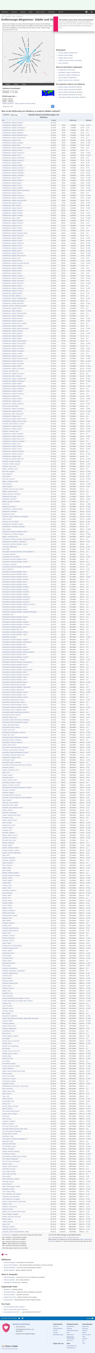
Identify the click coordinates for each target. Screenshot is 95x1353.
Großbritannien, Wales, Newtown (11, 376)
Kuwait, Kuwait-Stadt (8, 1076)
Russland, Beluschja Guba (10, 983)
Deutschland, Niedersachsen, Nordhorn (13, 659)
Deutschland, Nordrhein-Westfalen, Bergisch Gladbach (18, 652)
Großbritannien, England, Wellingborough (14, 298)
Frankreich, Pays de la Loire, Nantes (12, 489)
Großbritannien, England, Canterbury (13, 393)
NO (87, 165)
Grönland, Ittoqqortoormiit (9, 948)
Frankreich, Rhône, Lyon (9, 717)
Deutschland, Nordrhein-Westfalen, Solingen (15, 639)
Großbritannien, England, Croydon (12, 240)
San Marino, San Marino (9, 837)
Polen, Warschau (7, 865)
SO (87, 127)
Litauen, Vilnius (6, 888)
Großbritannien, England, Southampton (13, 127)
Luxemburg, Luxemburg (9, 564)
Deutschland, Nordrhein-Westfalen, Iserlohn (14, 697)
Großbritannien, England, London (12, 245)
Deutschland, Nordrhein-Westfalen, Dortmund (15, 674)
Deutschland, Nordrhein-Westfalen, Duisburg (15, 589)
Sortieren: (6, 114)
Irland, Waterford (7, 474)
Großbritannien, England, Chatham (12, 321)
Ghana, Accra (6, 1103)
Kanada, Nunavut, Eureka (9, 1053)
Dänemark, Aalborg (7, 792)
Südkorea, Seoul (7, 1204)
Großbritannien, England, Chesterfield (13, 441)
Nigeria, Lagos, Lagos (8, 1091)
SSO (88, 431)
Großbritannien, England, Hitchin (11, 273)
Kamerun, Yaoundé (7, 1123)
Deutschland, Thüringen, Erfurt (11, 757)
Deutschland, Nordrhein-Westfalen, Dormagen (15, 599)
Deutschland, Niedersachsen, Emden (13, 699)
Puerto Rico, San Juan (8, 1169)
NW (88, 145)
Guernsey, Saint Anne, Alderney (11, 296)
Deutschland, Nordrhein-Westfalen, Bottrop (14, 609)
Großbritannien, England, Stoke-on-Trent (14, 419)
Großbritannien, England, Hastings (12, 331)
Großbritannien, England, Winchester (13, 130)
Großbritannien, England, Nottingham (13, 408)
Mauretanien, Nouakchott (9, 1016)
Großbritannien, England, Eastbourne (13, 288)
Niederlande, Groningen (9, 637)
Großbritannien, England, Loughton (12, 275)
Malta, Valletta (6, 920)
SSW (88, 140)
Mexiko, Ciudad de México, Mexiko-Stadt (14, 1201)
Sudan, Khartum (7, 1093)
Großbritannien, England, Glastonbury (13, 158)
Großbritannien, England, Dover (11, 416)
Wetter (30, 12)
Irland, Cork (5, 504)
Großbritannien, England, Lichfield (12, 353)
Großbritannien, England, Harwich (12, 429)
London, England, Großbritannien (68, 52)
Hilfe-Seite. (15, 29)
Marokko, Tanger (7, 878)
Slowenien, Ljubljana (8, 832)
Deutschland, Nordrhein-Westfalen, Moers (14, 572)
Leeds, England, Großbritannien (67, 77)
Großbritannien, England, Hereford (12, 248)
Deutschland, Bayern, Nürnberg (11, 762)
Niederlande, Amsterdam (9, 511)
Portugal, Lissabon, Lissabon (10, 850)
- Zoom (24, 84)
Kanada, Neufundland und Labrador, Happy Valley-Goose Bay (20, 1018)
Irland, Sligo (5, 549)
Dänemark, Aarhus (7, 777)
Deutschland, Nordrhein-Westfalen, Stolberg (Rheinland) (18, 539)
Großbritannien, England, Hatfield (12, 268)
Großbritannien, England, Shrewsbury (13, 381)
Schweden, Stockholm (8, 860)
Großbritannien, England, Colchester (12, 403)
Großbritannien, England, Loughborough (14, 378)
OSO (88, 125)
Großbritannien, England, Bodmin (12, 411)
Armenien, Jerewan (8, 1011)
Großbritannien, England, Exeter (11, 250)
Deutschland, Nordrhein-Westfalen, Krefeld (14, 561)
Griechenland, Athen (8, 953)
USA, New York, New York (9, 1126)
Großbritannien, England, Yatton (11, 178)
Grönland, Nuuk (6, 975)
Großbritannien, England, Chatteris (12, 391)
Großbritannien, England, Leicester (12, 356)
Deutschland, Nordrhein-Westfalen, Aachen (14, 531)
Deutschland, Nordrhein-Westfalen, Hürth (14, 607)
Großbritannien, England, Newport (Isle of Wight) (16, 147)
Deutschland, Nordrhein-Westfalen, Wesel (14, 574)
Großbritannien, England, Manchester (13, 451)
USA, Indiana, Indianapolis (10, 1159)
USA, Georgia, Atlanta (8, 1171)
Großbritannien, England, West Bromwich (14, 313)
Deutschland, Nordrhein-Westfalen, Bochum (15, 664)
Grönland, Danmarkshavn (9, 968)
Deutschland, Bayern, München (11, 795)
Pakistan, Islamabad (8, 1149)
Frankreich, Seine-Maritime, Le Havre (13, 423)
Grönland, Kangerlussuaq (9, 973)
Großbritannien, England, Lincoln (11, 449)
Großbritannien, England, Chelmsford (13, 348)
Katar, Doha (5, 1116)
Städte (13, 16)
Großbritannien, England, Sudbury (12, 398)
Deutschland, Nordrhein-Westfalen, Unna (14, 694)
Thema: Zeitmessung (48, 14)
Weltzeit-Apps (39, 14)
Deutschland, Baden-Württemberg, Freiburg (15, 722)
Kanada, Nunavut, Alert (9, 1026)
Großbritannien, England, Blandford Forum (14, 135)
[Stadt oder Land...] (26, 106)
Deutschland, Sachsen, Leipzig (11, 782)
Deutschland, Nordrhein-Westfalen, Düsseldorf (15, 592)
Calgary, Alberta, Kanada (65, 58)
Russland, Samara (7, 980)
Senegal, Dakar (6, 1043)
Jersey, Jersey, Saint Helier (10, 406)
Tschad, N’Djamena (8, 1068)
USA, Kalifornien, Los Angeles (11, 1199)
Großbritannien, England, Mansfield (12, 433)
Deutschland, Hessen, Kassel (10, 727)
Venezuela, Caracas (8, 1181)
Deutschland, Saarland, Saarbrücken (13, 689)
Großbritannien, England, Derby (11, 401)
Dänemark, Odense (8, 767)
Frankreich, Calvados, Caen (10, 431)
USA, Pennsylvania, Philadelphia (11, 1131)
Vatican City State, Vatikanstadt (11, 853)
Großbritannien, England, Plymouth (12, 361)
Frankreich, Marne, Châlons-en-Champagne (15, 516)
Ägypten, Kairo (6, 990)
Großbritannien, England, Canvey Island (13, 343)
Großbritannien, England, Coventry (12, 290)
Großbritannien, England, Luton (11, 258)
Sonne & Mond (40, 12)
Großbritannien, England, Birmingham (13, 301)
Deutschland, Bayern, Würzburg (11, 740)
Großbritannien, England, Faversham (13, 373)
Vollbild (7, 84)
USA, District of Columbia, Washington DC (14, 1139)
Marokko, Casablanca (8, 910)
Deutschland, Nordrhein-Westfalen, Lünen (14, 679)
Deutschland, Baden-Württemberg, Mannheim (15, 712)
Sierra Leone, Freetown (9, 1078)
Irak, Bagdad (6, 1038)
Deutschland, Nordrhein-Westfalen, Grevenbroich (16, 566)
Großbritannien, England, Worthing (12, 213)
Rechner (60, 12)
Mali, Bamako (6, 1048)
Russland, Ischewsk (8, 988)
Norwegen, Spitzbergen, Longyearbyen (13, 970)
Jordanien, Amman (7, 1008)
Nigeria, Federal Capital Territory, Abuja (13, 1071)
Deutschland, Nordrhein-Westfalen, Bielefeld (15, 707)
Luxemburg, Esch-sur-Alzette (10, 556)
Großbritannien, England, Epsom (11, 225)
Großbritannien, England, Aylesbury (12, 220)
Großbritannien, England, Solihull (11, 286)
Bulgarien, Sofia (7, 918)
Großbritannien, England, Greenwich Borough (15, 263)
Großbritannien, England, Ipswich (12, 426)
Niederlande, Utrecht (8, 514)
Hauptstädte (4, 14)
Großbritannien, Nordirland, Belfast (12, 509)
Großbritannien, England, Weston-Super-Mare (15, 190)
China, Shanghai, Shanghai (10, 1214)
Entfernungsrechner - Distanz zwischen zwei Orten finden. (19, 103)
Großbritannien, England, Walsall (11, 338)
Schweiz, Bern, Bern (8, 735)
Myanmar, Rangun (7, 1209)
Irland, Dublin (6, 476)
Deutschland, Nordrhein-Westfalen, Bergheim (15, 579)
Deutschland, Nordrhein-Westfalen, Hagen (14, 677)
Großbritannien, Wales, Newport (11, 205)
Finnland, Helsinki (7, 903)
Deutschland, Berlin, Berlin (10, 805)
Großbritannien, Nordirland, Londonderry (14, 541)
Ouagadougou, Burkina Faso (66, 70)
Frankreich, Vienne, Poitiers (10, 521)
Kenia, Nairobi (6, 1176)
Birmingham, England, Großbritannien (69, 72)
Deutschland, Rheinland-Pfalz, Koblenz (13, 702)
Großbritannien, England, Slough (11, 203)
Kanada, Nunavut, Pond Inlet (10, 1041)
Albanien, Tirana (7, 908)
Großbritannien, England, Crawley (12, 228)
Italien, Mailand (6, 800)
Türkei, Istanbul (6, 955)
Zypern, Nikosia (6, 978)
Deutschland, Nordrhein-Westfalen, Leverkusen (16, 624)
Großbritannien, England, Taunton (12, 193)
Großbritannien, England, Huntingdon (13, 351)
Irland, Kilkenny (6, 484)
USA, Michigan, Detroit (9, 1146)
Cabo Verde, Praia (7, 1058)
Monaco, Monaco (7, 810)
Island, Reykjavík (7, 893)
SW (88, 135)
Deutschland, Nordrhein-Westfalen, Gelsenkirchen (16, 642)
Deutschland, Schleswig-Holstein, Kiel (13, 755)
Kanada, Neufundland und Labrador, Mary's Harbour (17, 1001)
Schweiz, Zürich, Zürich (9, 745)
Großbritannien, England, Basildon (12, 333)
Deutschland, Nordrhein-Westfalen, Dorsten (14, 617)
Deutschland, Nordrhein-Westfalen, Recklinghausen (17, 662)
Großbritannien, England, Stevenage (12, 280)
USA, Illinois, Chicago (8, 1154)
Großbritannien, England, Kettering (12, 318)
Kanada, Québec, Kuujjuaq (10, 1036)
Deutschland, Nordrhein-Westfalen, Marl (13, 644)
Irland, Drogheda (7, 486)
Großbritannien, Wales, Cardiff (11, 218)
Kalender (22, 12)
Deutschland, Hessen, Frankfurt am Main (14, 710)
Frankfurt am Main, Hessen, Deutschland (70, 60)
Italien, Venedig (6, 822)
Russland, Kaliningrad (8, 857)
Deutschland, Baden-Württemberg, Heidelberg (15, 720)
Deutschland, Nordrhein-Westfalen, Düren (14, 559)
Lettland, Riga (6, 883)
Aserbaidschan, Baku (8, 1031)
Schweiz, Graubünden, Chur (10, 770)
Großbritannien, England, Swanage (12, 142)
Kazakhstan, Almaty (8, 1136)
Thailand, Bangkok (7, 1221)
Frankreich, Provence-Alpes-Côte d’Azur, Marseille (16, 797)
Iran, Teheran (6, 1061)
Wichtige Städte (11, 14)
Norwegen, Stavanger (8, 790)
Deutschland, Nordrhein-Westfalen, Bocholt (14, 577)
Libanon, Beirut (6, 986)
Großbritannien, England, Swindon (12, 150)
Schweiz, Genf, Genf (8, 730)
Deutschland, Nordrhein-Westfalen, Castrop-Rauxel (17, 669)
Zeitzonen (14, 12)
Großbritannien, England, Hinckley (12, 326)
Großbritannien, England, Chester (12, 446)
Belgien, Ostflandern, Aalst (10, 481)
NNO (88, 183)
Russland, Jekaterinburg (9, 1028)
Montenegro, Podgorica (9, 890)
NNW (88, 195)
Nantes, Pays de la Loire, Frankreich (68, 80)
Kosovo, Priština (7, 905)
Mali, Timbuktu (6, 1013)
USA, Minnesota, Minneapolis (10, 1161)
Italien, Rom (5, 855)
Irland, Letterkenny (7, 569)
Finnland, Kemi (6, 925)
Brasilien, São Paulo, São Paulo (11, 1216)
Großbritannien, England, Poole (11, 140)
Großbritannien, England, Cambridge (13, 363)
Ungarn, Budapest (7, 863)
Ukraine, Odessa (7, 950)
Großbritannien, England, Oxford (11, 185)
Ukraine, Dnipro (6, 960)
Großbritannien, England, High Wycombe (14, 200)
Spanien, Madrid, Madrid (9, 820)
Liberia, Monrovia (7, 1098)
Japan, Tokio (6, 1224)
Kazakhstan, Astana (8, 1083)
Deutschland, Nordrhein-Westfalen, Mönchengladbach (17, 551)
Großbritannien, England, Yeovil (11, 155)
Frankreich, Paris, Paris (9, 466)
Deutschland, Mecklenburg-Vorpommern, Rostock (16, 787)
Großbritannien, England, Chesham (12, 223)
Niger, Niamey (6, 1033)
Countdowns (51, 12)
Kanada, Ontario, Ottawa (9, 1113)
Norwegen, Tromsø (7, 940)
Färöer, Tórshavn (7, 827)
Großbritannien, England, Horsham (12, 210)
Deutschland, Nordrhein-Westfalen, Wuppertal (15, 649)
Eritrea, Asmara (6, 1118)
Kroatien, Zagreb (7, 845)
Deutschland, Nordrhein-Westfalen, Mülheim (15, 632)
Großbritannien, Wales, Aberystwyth (12, 413)
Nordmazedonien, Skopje (9, 915)
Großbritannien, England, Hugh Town (13, 459)
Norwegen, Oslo (7, 830)
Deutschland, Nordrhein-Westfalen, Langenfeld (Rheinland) (19, 612)
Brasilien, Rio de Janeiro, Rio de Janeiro (13, 1211)
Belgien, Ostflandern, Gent (10, 469)
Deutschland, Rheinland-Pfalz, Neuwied (13, 684)
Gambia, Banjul (6, 1056)
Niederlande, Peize (7, 614)
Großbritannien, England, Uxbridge (12, 215)
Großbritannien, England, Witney (11, 183)
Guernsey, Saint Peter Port (10, 371)
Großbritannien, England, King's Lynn (13, 439)
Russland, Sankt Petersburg (10, 928)
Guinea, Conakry (7, 1073)
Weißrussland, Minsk (8, 913)
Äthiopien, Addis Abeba (9, 1144)
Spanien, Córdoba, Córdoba (10, 847)
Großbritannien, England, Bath (11, 145)
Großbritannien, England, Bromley (12, 260)
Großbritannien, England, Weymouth (12, 160)
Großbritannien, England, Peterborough (13, 386)
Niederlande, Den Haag (9, 496)
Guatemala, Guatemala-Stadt (10, 1196)
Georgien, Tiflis (6, 1003)
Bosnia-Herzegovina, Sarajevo (11, 875)
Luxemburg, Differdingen (9, 546)
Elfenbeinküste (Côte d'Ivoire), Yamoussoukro (15, 1086)
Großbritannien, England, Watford (12, 230)
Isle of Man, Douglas (8, 471)
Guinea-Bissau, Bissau (9, 1063)
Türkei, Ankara (6, 965)
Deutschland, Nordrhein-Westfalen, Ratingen (15, 594)
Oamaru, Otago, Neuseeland (66, 89)
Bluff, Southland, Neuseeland (66, 94)
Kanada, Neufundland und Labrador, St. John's (15, 998)
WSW (88, 155)
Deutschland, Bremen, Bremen (11, 715)
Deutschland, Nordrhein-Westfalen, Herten (14, 647)
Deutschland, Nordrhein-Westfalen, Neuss (14, 582)
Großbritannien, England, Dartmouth (12, 283)
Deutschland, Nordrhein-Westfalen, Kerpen (14, 584)
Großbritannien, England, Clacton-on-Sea (14, 421)
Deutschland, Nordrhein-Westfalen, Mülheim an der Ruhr (18, 604)
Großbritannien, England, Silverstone (13, 243)
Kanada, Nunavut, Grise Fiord (10, 1051)
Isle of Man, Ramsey (8, 479)
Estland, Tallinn (6, 895)
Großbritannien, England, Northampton (13, 278)
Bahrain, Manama (7, 1108)
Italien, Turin (5, 772)
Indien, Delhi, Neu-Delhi (9, 1174)
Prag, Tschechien (63, 63)
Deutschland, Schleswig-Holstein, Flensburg (15, 747)
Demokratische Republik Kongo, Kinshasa (14, 1156)
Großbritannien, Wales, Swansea (11, 311)
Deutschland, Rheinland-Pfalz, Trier (12, 629)
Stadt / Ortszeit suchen (30, 14)
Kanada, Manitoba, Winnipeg (10, 1151)
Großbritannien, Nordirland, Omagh (12, 524)
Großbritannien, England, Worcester (12, 253)
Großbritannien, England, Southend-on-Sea (14, 358)
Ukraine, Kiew (6, 933)
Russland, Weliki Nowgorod (10, 930)
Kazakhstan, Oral (7, 993)
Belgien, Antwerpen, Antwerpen (11, 494)
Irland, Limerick (6, 519)
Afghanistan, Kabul (7, 1141)
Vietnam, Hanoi (6, 1219)
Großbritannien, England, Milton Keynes (13, 255)
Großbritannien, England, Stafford (12, 383)
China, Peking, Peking (8, 1191)
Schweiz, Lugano (7, 775)
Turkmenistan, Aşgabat (9, 1081)
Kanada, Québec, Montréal (10, 1106)
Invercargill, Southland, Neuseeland (68, 97)
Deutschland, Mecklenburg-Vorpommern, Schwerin (17, 765)
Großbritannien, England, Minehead (12, 235)
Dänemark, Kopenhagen (9, 812)
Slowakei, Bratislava (8, 843)
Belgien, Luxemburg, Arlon (10, 536)
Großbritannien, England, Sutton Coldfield (14, 323)
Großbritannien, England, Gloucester (12, 195)
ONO (88, 173)
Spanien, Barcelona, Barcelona (11, 815)
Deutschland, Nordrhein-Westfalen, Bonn (14, 654)
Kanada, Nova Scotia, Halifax (10, 1066)
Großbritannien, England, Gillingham (12, 132)
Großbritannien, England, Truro (11, 444)
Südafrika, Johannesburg (9, 1206)
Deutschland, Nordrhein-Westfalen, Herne (14, 667)
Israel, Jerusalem (7, 1006)
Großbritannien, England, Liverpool (12, 454)
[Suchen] (92, 12)
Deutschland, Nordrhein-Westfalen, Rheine (14, 682)
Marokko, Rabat (7, 900)
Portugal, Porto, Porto (8, 825)
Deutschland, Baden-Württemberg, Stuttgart (15, 737)
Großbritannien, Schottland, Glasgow (13, 534)
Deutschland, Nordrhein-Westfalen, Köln (13, 619)
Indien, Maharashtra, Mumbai (10, 1179)
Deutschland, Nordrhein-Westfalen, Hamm (14, 704)
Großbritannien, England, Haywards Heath (14, 233)
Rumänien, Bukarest (8, 923)
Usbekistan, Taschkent (8, 1121)
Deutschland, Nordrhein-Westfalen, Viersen (14, 544)
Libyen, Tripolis (6, 943)
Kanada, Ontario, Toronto (9, 1134)
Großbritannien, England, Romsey (12, 125)
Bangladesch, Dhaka (8, 1189)
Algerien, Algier (6, 868)
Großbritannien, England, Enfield (11, 270)
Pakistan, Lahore (7, 1164)
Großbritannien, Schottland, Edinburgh (13, 526)
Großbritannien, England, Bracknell (12, 180)
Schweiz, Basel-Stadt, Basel (10, 725)
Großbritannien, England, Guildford (12, 188)
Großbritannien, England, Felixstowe (12, 436)
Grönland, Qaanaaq (8, 1023)
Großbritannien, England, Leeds (11, 456)
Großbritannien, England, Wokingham (13, 173)
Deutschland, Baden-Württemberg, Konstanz (15, 752)
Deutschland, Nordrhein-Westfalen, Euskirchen (15, 602)
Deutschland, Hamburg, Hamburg (12, 742)
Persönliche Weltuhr (20, 14)
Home (2, 16)
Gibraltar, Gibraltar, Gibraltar (10, 873)
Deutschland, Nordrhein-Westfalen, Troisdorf (15, 657)
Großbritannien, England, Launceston (13, 368)
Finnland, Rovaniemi (8, 938)
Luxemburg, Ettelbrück (8, 554)
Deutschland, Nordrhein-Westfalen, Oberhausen (16, 597)
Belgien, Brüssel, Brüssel (9, 491)
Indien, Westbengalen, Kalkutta (11, 1186)
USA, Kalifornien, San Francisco (11, 1194)
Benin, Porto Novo (7, 1088)
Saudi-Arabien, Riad (8, 1101)
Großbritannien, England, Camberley (12, 175)
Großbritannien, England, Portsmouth (13, 152)
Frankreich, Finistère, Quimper (11, 464)
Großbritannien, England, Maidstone (12, 316)
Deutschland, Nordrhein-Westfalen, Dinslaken (15, 587)
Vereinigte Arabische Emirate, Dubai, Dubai (14, 1129)
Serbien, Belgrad (7, 880)
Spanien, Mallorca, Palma (9, 835)
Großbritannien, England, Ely (10, 396)
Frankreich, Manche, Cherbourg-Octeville (14, 306)
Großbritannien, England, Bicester (12, 208)
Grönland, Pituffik (7, 1021)
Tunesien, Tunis (6, 885)
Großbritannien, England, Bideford (12, 336)
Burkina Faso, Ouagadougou (10, 1046)
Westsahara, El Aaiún (8, 963)
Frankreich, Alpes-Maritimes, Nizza (12, 807)
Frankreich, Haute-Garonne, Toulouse (13, 750)
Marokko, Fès (6, 898)
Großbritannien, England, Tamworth (12, 346)
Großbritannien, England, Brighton (12, 238)
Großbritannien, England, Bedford (12, 293)
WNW (88, 178)
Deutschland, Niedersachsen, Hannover (13, 732)
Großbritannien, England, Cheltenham (13, 198)
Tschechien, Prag (7, 817)
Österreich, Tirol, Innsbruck (10, 802)
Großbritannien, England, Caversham (13, 168)
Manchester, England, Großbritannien (69, 75)
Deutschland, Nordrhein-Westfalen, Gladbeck (15, 622)
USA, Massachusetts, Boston (10, 1111)
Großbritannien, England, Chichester (12, 170)
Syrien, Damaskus (7, 996)
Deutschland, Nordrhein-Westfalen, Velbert (14, 634)
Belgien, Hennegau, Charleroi (10, 501)
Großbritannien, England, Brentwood (12, 303)
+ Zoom (15, 84)
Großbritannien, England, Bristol (11, 163)
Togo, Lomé (5, 1096)
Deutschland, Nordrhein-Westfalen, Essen (14, 627)
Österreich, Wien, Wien (9, 840)
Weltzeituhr (4, 12)
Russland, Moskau (7, 958)
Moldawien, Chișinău (8, 935)
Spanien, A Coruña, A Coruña (10, 785)
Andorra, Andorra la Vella (9, 780)
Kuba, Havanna (6, 1184)
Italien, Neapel (6, 870)
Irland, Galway (6, 529)
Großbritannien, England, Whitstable (12, 388)
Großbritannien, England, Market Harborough (15, 328)
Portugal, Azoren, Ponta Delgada (11, 945)
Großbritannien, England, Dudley (11, 308)
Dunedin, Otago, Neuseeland (66, 87)
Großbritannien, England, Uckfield (12, 265)
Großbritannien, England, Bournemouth (13, 137)
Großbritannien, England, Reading (12, 165)
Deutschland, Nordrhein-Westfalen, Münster (15, 692)
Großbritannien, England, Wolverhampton (14, 341)
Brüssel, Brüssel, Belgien (65, 55)
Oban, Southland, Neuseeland (67, 92)
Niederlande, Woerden (8, 506)
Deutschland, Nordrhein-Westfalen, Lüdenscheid (16, 687)
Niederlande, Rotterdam (9, 499)
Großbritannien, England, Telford (11, 366)
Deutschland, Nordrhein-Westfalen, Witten (14, 672)
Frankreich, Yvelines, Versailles (11, 461)
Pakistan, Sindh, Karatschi (9, 1166)
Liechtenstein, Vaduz (8, 760)
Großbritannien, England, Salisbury (12, 122)
